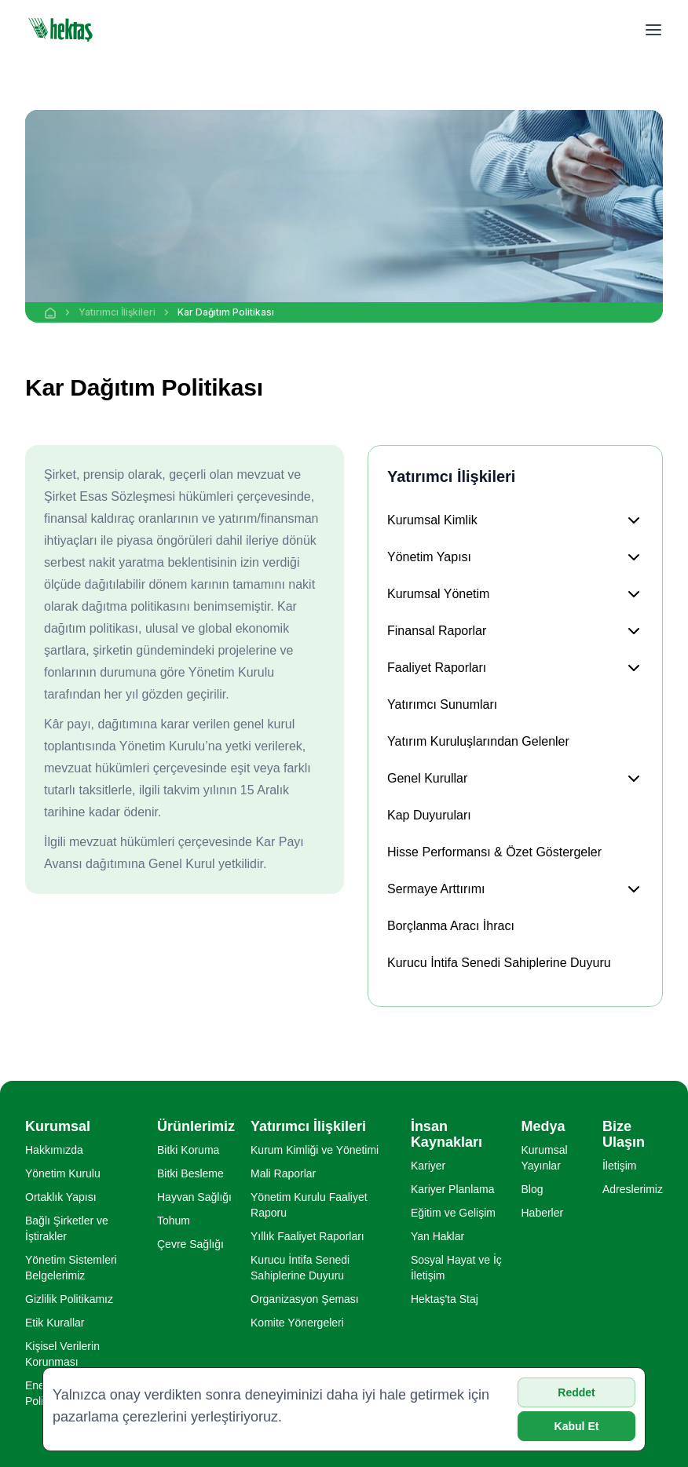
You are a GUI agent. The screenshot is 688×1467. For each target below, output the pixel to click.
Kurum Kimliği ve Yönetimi (315, 1150)
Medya (543, 1126)
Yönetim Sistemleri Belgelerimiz (71, 1268)
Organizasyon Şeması (305, 1299)
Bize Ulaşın (623, 1134)
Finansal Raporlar (436, 630)
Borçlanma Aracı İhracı (450, 925)
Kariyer (428, 1165)
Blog (532, 1189)
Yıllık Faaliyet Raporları (307, 1236)
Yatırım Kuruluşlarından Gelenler (478, 741)
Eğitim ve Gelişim (453, 1212)
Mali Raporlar (283, 1173)
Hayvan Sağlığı (194, 1197)
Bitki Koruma (188, 1150)
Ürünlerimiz (196, 1126)
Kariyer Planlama (453, 1189)
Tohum (173, 1220)
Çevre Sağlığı (190, 1244)
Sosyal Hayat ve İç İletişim (456, 1268)
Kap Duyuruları (429, 815)
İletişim (619, 1165)
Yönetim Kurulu (63, 1173)
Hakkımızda (54, 1150)
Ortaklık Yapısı (61, 1197)
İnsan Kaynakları (446, 1134)
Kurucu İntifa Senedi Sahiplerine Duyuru (499, 962)
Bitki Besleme (190, 1173)
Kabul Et (576, 1426)
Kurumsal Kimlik (432, 520)
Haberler (542, 1212)
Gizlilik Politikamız (69, 1299)
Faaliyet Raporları (436, 667)
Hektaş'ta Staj (444, 1299)
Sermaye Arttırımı (436, 889)
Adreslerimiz (632, 1189)
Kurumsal (57, 1126)
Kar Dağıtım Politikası (225, 312)
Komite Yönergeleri (297, 1322)
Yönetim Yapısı (429, 557)
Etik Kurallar (54, 1322)
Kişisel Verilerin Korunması (62, 1354)
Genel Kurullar (427, 778)
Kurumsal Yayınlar (544, 1158)
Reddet (576, 1392)
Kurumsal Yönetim (438, 593)
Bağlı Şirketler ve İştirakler (66, 1228)
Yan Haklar (437, 1236)
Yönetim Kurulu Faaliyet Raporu (309, 1205)
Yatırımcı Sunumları (442, 704)
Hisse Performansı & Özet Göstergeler (494, 852)
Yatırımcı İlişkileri (117, 312)
